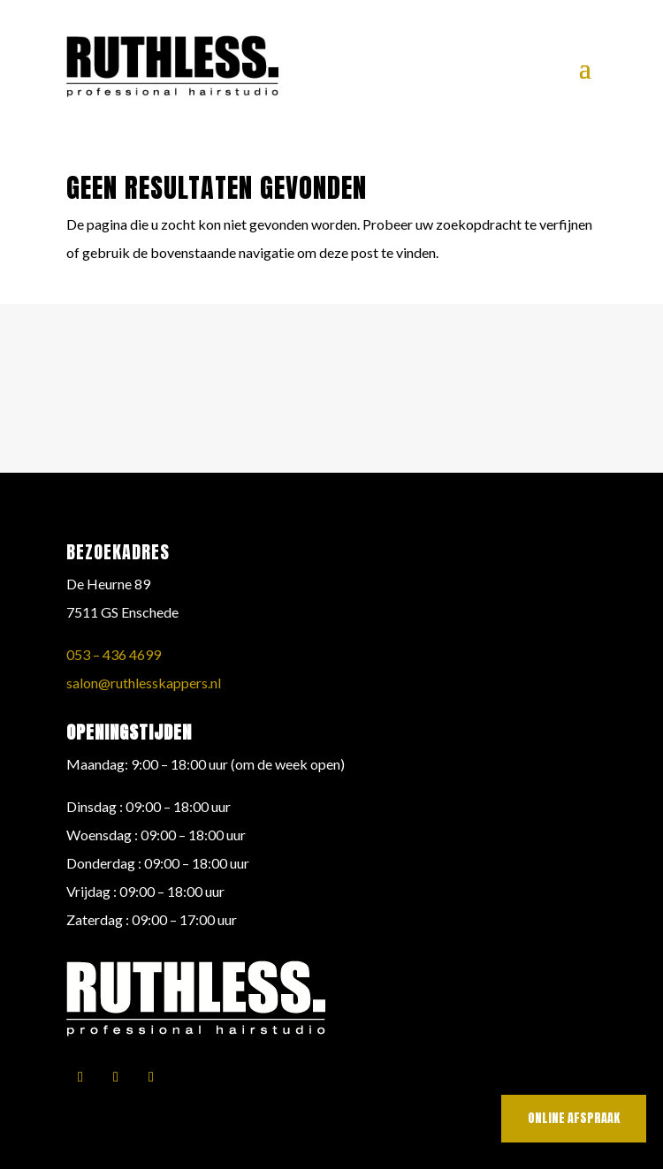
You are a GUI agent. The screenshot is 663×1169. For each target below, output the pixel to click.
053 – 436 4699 (113, 654)
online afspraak (574, 1118)
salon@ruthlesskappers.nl (143, 682)
